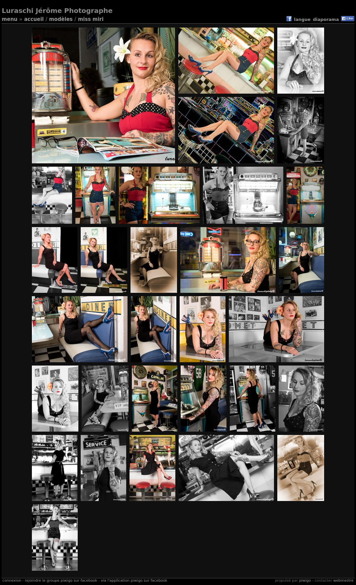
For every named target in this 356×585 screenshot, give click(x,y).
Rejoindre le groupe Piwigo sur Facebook (61, 580)
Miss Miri (91, 19)
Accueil (34, 19)
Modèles (61, 19)
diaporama (326, 19)
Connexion (11, 580)
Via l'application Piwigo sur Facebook (134, 580)
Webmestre (343, 580)
